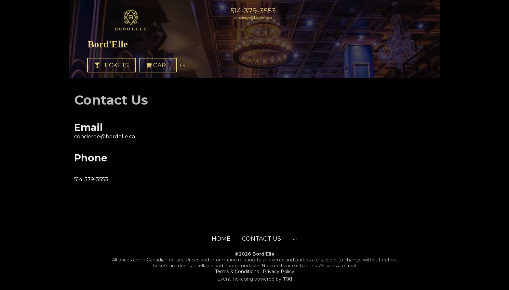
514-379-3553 (253, 10)
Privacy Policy (278, 271)
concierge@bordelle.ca (253, 17)
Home (221, 238)
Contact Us (261, 238)
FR (182, 65)
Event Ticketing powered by (254, 279)
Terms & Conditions (237, 271)
